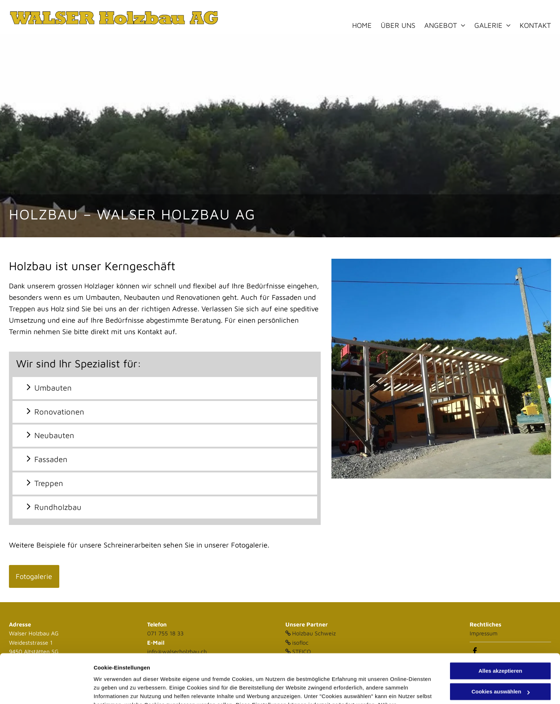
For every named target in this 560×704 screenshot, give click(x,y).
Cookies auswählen (119, 690)
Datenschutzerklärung (269, 670)
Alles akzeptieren (500, 628)
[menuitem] (366, 25)
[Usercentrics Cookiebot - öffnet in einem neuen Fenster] (46, 690)
